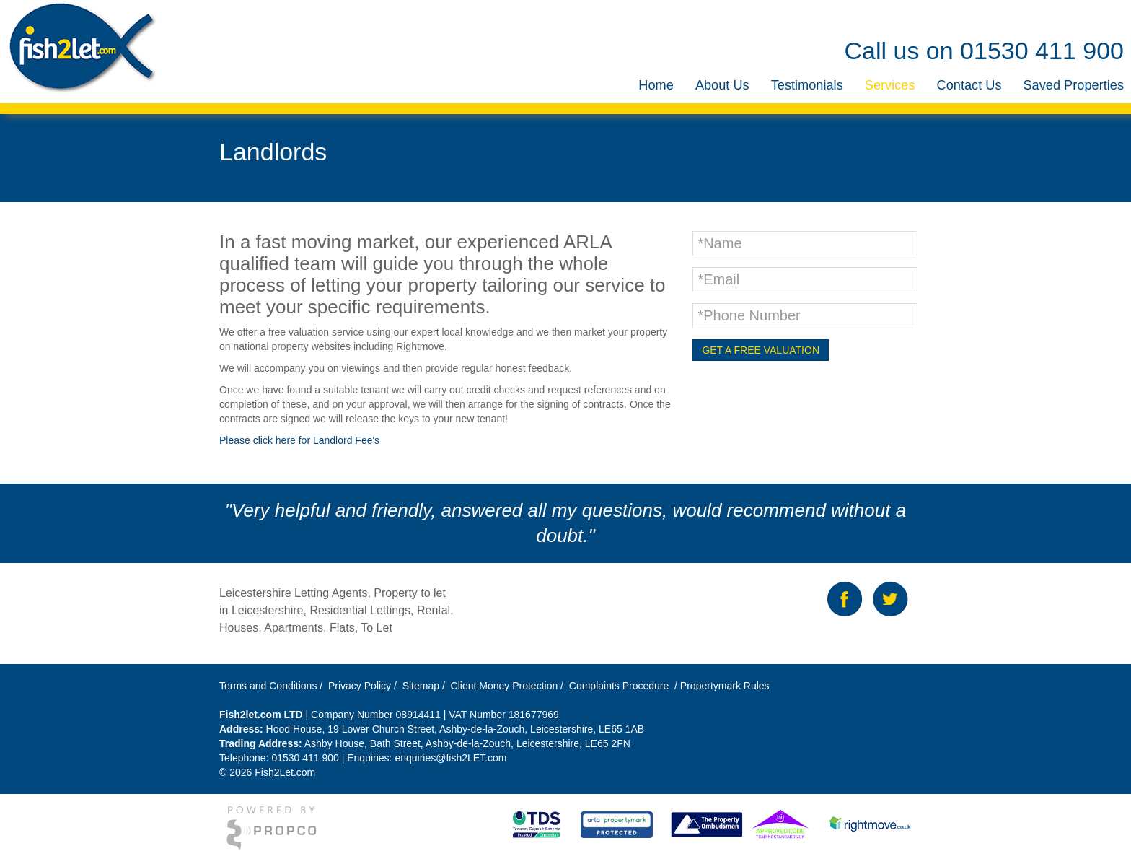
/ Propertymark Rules (720, 685)
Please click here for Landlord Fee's (299, 440)
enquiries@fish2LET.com (450, 758)
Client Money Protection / (507, 685)
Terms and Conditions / (272, 685)
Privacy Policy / (364, 685)
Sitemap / (425, 685)
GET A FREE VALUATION (760, 350)
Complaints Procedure (617, 685)
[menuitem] (656, 85)
